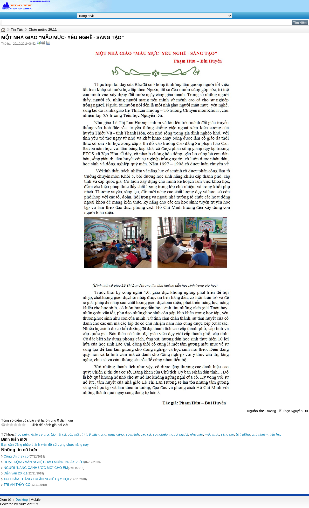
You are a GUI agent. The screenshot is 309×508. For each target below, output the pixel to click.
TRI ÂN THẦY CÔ (17, 485)
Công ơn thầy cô (16, 456)
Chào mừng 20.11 (43, 29)
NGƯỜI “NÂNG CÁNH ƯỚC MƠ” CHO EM (36, 468)
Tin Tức (17, 29)
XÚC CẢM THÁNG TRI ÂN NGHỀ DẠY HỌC (37, 479)
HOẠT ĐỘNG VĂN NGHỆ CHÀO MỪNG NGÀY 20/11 (44, 462)
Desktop (21, 499)
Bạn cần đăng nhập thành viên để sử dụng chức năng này (45, 444)
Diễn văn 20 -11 (15, 473)
